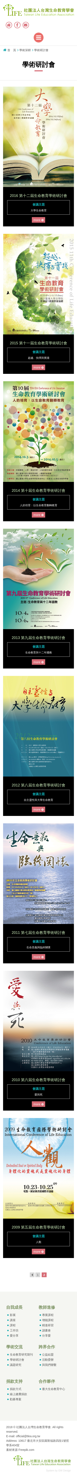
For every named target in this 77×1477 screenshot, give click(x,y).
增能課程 (48, 1320)
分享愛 (46, 1335)
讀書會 (46, 1330)
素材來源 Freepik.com (20, 1449)
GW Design (64, 1470)
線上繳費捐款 (18, 1394)
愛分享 (14, 1335)
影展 (13, 1315)
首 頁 (11, 50)
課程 (13, 1325)
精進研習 (48, 1325)
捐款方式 (15, 1389)
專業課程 (48, 1315)
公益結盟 (48, 1354)
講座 (13, 1320)
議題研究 (15, 1364)
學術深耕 (25, 50)
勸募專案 (15, 1399)
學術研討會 (17, 1359)
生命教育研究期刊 (21, 1354)
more (39, 220)
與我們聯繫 (49, 1364)
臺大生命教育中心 (53, 1389)
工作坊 (14, 1330)
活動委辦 (48, 1359)
